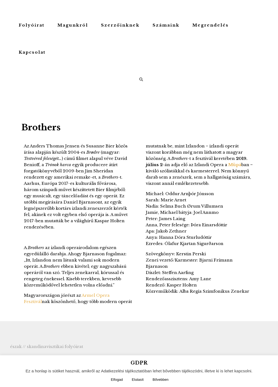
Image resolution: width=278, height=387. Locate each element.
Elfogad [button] (117, 380)
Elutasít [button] (138, 380)
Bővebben (161, 380)
